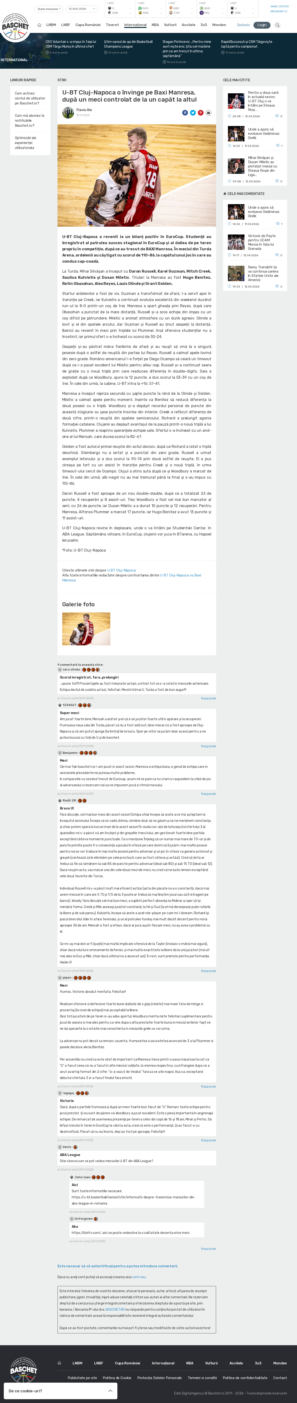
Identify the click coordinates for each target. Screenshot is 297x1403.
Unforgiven (83, 1218)
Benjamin (68, 753)
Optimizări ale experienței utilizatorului (25, 143)
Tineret (112, 25)
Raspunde (208, 698)
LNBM (51, 25)
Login (262, 25)
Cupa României (88, 25)
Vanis (65, 1147)
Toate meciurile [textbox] (48, 9)
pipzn (65, 977)
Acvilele (188, 25)
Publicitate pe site (82, 1378)
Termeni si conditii (202, 1378)
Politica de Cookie (117, 1378)
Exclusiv (243, 25)
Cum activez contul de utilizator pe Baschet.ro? (30, 98)
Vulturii (170, 25)
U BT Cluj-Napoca (121, 570)
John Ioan (82, 1177)
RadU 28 (67, 800)
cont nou (139, 1277)
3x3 (203, 25)
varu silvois (69, 669)
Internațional (135, 25)
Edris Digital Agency (189, 1393)
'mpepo (66, 1093)
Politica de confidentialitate (245, 1378)
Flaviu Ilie (84, 110)
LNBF (65, 25)
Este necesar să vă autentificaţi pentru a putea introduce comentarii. (118, 1266)
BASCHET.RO (115, 1310)
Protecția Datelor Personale (159, 1378)
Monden (219, 25)
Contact (280, 1378)
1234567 (67, 705)
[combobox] (48, 8)
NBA (155, 25)
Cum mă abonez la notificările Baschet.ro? (29, 120)
